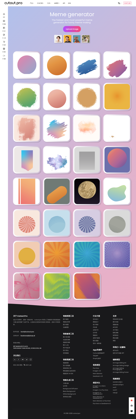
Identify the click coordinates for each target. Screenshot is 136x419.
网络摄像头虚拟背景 (69, 371)
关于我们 (115, 330)
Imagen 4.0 (97, 371)
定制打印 (95, 330)
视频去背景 (66, 322)
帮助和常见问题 (118, 319)
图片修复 (66, 319)
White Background (69, 394)
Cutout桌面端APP (99, 353)
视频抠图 (66, 363)
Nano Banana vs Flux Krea (102, 401)
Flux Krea (96, 368)
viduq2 (115, 393)
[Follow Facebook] (131, 405)
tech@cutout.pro (27, 332)
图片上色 (66, 345)
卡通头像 (66, 383)
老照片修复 (96, 338)
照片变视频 (66, 365)
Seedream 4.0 (98, 376)
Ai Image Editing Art (119, 363)
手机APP (95, 356)
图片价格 (115, 322)
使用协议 (115, 335)
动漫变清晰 (66, 340)
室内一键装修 (97, 343)
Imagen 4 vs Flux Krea (100, 390)
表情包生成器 (67, 397)
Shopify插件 (97, 358)
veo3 (114, 387)
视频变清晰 (66, 342)
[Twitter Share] (26, 359)
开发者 (95, 327)
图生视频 (95, 341)
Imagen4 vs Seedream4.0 (97, 393)
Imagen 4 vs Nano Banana (99, 386)
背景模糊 (66, 353)
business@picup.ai (28, 336)
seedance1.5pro (118, 385)
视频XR (95, 335)
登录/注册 (127, 3)
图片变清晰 (66, 337)
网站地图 (115, 338)
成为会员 (115, 350)
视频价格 (115, 325)
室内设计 (95, 319)
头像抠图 (66, 327)
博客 (114, 341)
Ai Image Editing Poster (121, 372)
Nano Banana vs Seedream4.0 (98, 397)
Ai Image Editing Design (121, 365)
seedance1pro (117, 382)
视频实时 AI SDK (68, 374)
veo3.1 (115, 390)
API (64, 3)
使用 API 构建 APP (118, 353)
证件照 (65, 386)
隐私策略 (115, 333)
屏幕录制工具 (67, 368)
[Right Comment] (131, 411)
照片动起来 (66, 348)
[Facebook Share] (18, 359)
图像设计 (95, 322)
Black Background (69, 391)
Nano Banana (97, 374)
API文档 (115, 327)
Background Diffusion (70, 389)
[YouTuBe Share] (22, 359)
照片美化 (66, 350)
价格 (69, 3)
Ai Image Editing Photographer (118, 369)
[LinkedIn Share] (14, 359)
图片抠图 (66, 325)
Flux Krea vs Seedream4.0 (102, 404)
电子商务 (95, 325)
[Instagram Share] (30, 359)
